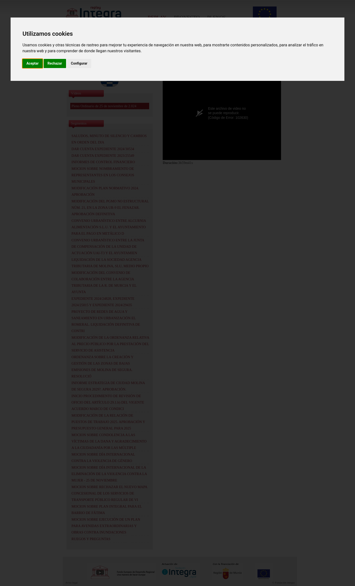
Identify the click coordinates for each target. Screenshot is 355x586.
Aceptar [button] (32, 63)
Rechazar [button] (55, 63)
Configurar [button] (79, 63)
